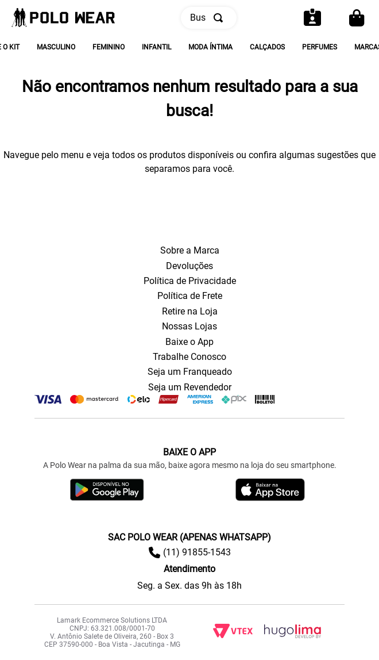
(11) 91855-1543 (197, 552)
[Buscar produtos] (220, 18)
